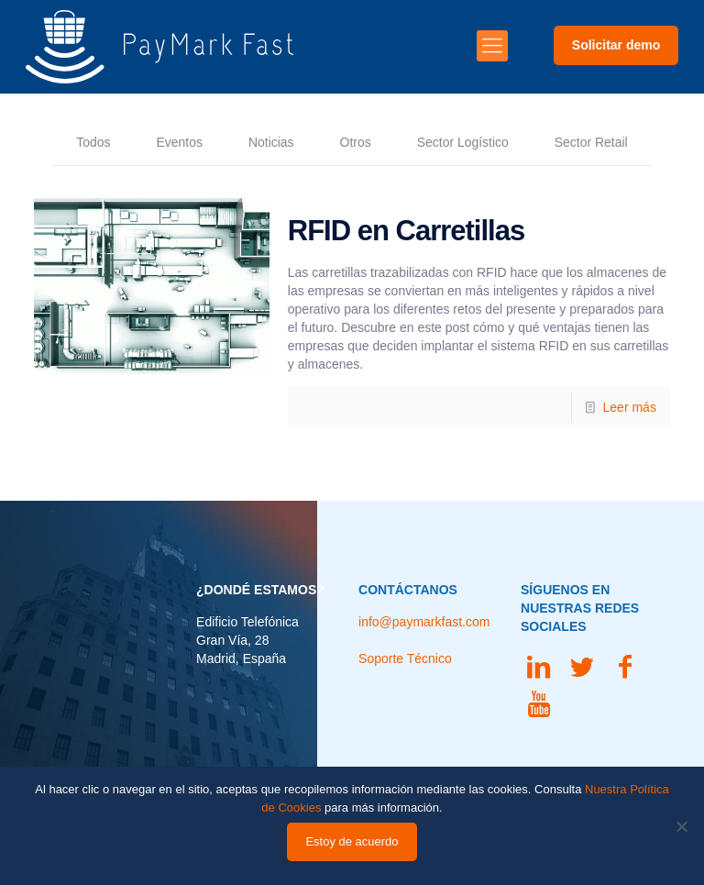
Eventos (179, 143)
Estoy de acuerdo (351, 841)
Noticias (271, 143)
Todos (93, 143)
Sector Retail (591, 143)
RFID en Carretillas (406, 231)
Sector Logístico (463, 143)
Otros (354, 143)
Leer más (629, 407)
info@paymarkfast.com (424, 621)
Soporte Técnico (405, 658)
